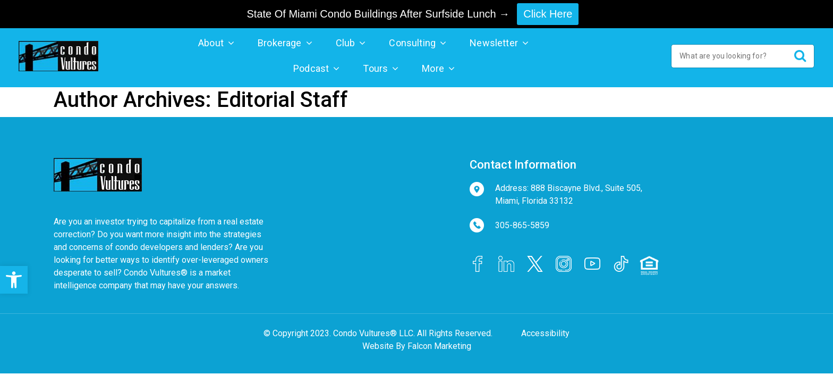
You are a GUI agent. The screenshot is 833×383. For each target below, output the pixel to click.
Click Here (547, 14)
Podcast (311, 68)
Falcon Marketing (439, 346)
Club (345, 42)
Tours (375, 68)
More (433, 68)
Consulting (412, 42)
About (211, 42)
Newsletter (494, 42)
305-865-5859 (522, 225)
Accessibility (545, 333)
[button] (14, 280)
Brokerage (280, 42)
